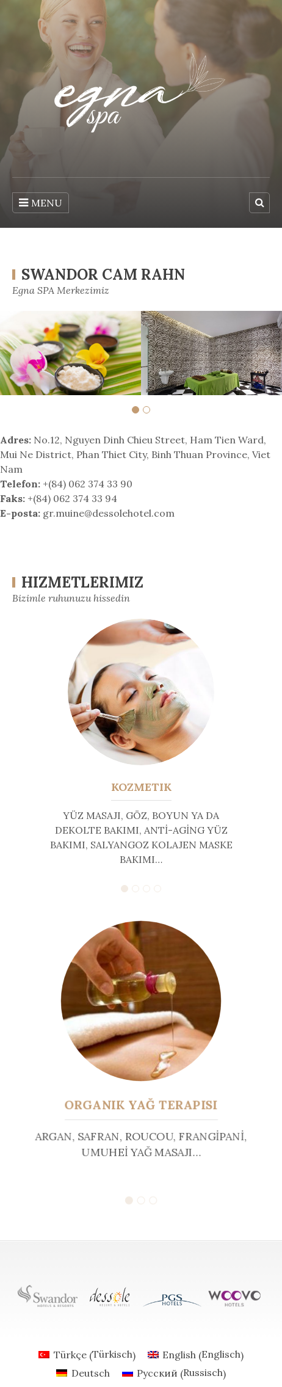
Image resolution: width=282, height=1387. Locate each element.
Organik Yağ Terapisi (141, 1103)
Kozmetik (141, 787)
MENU (40, 203)
